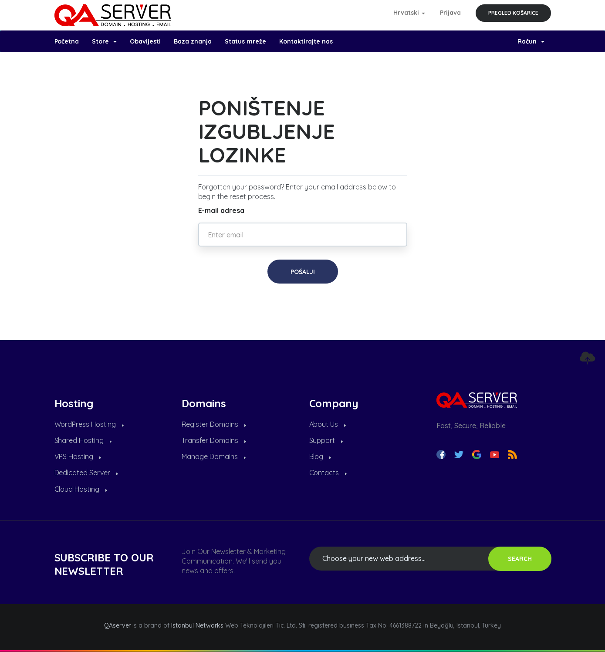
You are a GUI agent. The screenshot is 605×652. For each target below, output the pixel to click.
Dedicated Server (86, 472)
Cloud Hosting (81, 489)
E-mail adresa (221, 210)
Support (326, 440)
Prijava (450, 13)
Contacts (328, 472)
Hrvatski (409, 13)
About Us (327, 424)
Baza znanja (193, 41)
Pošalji (303, 272)
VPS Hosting (77, 456)
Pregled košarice (513, 13)
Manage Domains (214, 456)
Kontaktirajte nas (306, 41)
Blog (320, 456)
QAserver (117, 625)
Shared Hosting (83, 440)
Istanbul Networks (197, 625)
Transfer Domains (214, 440)
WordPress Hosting (89, 424)
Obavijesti (145, 41)
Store (104, 41)
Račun (530, 41)
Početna (66, 41)
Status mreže (245, 41)
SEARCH (520, 559)
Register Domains (214, 424)
